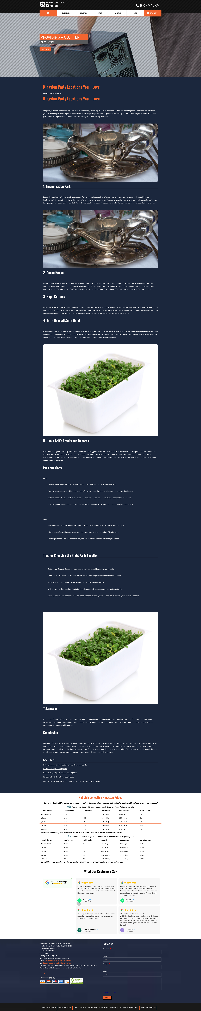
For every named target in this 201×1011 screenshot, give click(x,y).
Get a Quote (152, 13)
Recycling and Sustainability (108, 1008)
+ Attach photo (110, 992)
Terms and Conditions (148, 1008)
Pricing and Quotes (64, 1008)
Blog (135, 13)
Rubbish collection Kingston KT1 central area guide (65, 765)
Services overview (80, 1008)
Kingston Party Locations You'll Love (58, 777)
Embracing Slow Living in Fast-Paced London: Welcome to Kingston (71, 781)
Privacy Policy (92, 1008)
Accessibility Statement (48, 1008)
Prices (100, 13)
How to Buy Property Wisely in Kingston (60, 772)
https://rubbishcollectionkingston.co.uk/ (57, 963)
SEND (107, 997)
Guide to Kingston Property (55, 769)
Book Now (45, 49)
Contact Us (83, 13)
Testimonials (66, 13)
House (51, 283)
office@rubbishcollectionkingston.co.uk (58, 961)
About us (118, 13)
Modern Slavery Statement (129, 1008)
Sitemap (42, 973)
